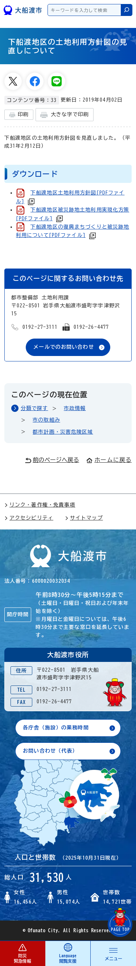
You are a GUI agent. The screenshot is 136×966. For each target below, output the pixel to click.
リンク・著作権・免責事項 (39, 504)
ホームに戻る (109, 460)
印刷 (19, 115)
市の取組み (46, 419)
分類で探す (34, 408)
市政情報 (75, 408)
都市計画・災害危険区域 (63, 431)
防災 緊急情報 (22, 953)
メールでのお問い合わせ (63, 346)
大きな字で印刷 (64, 115)
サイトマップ (84, 517)
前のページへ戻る (52, 460)
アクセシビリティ (28, 517)
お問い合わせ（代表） (50, 750)
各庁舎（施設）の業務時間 (55, 727)
